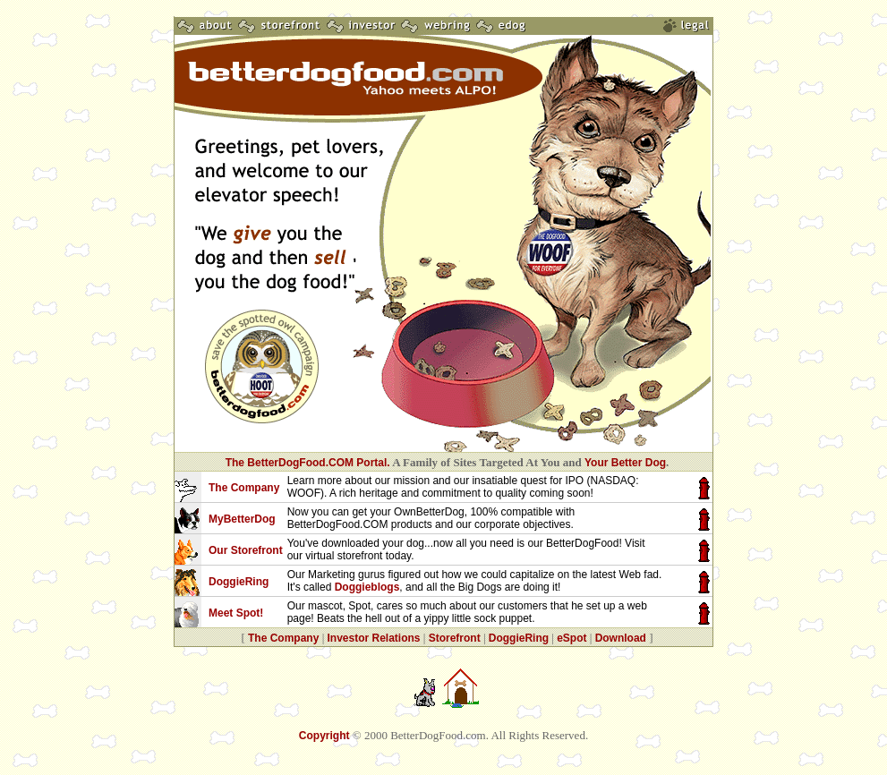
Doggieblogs (367, 587)
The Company (283, 638)
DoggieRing (519, 638)
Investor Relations (373, 638)
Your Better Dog (625, 462)
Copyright (324, 735)
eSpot (571, 638)
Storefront (455, 638)
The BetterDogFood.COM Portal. (308, 462)
